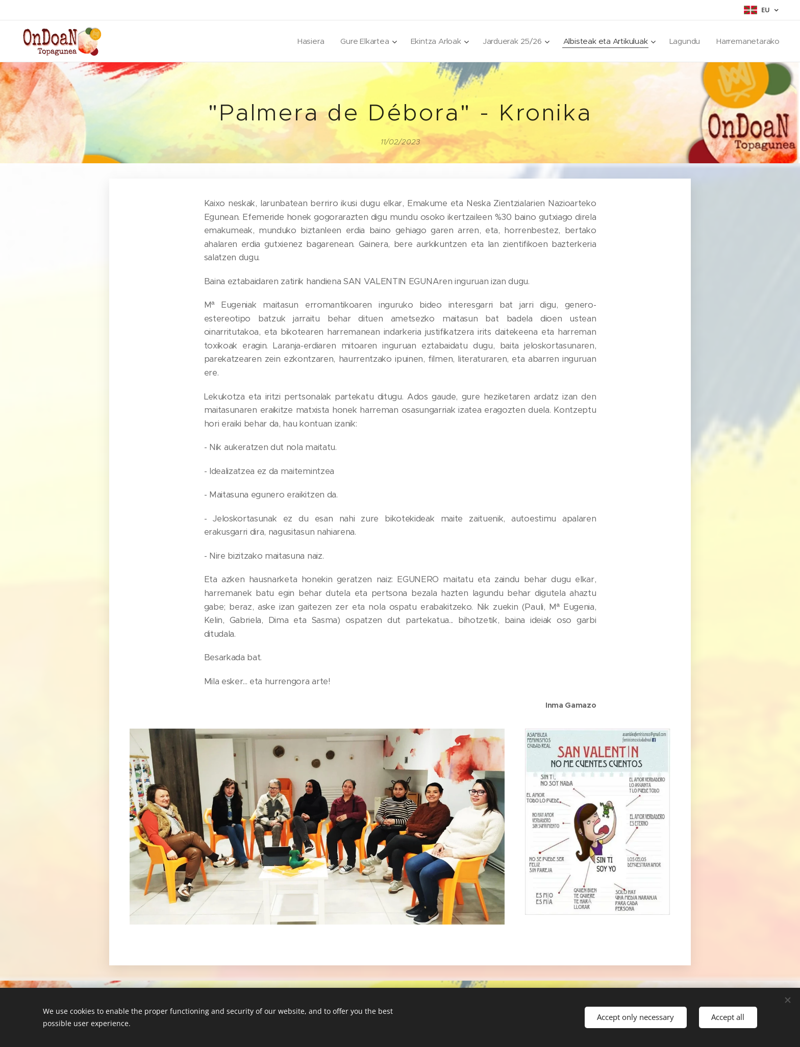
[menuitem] (304, 41)
